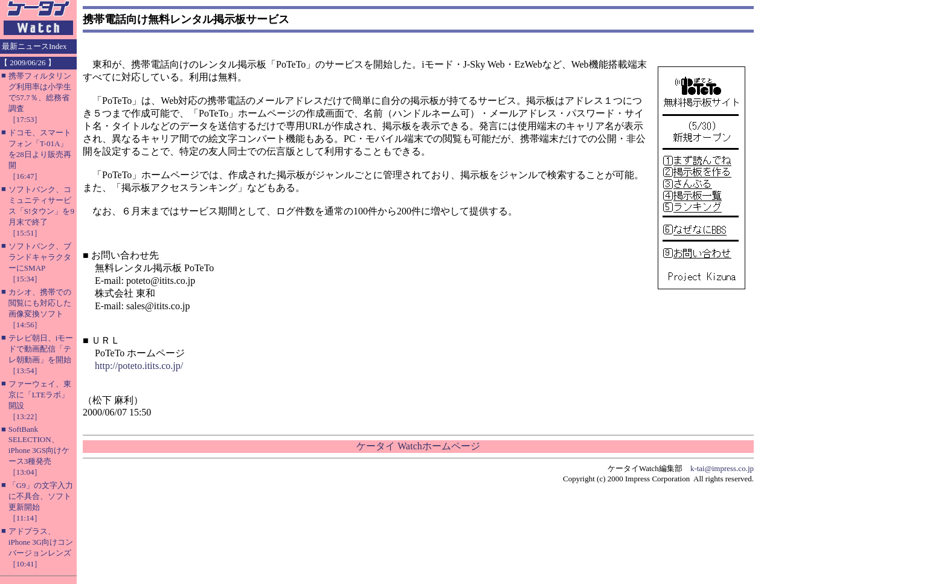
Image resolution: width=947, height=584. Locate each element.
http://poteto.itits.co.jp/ (139, 366)
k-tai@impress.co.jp (722, 468)
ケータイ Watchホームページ (418, 446)
